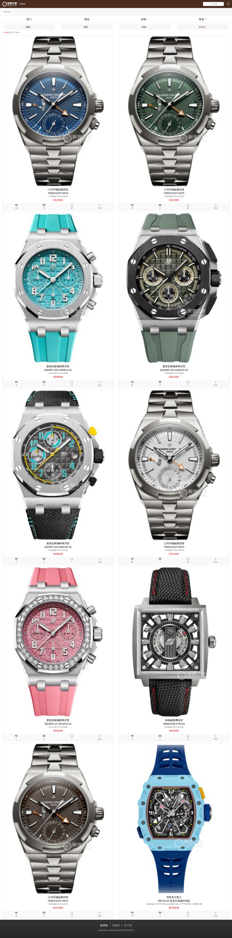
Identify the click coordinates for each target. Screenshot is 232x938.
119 (16, 208)
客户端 (128, 925)
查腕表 (22, 4)
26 (188, 562)
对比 (100, 208)
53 (16, 916)
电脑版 (116, 925)
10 (188, 916)
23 (72, 208)
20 (188, 208)
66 (132, 385)
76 (132, 208)
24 (72, 916)
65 (132, 562)
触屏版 (104, 925)
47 (132, 916)
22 (188, 739)
